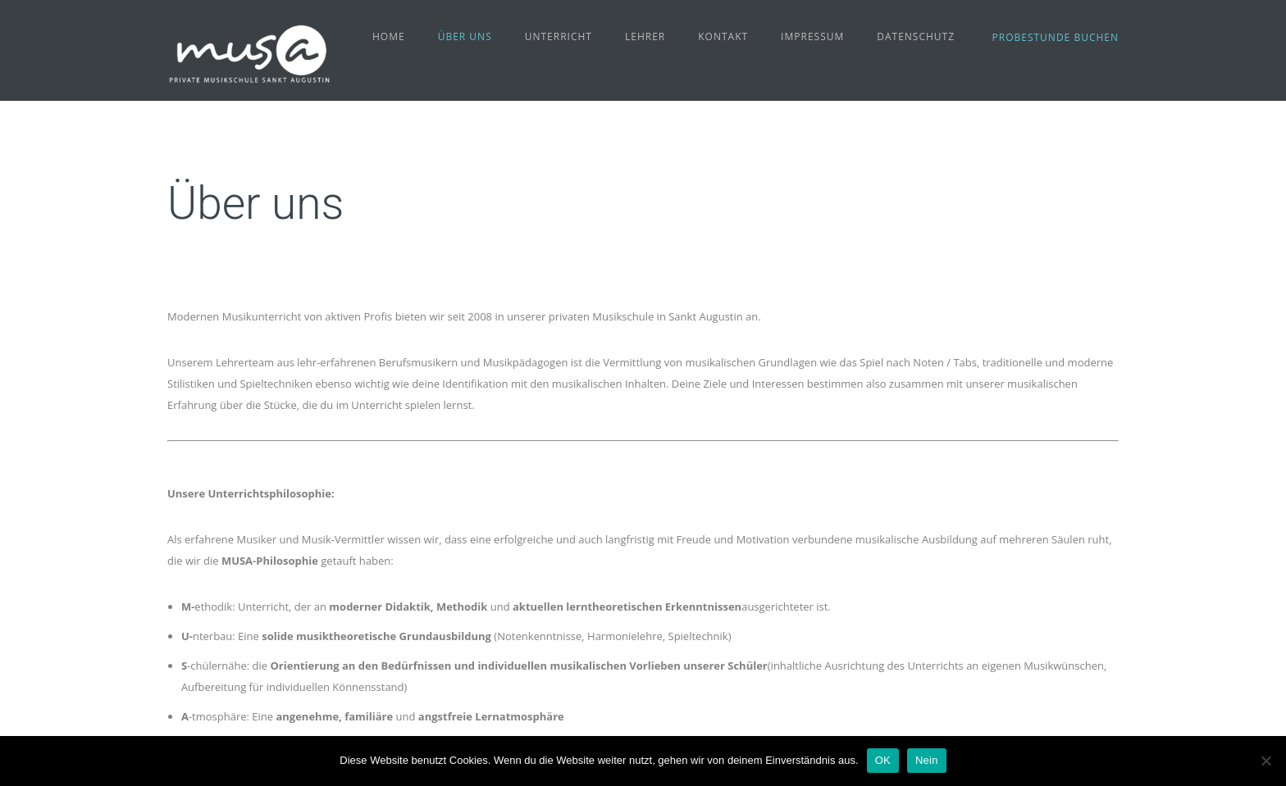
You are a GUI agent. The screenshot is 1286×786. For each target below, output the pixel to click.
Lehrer (645, 36)
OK (883, 760)
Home (388, 36)
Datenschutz (916, 36)
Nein (926, 760)
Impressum (812, 36)
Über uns (465, 36)
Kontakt (723, 36)
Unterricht (558, 36)
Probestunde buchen (1055, 37)
